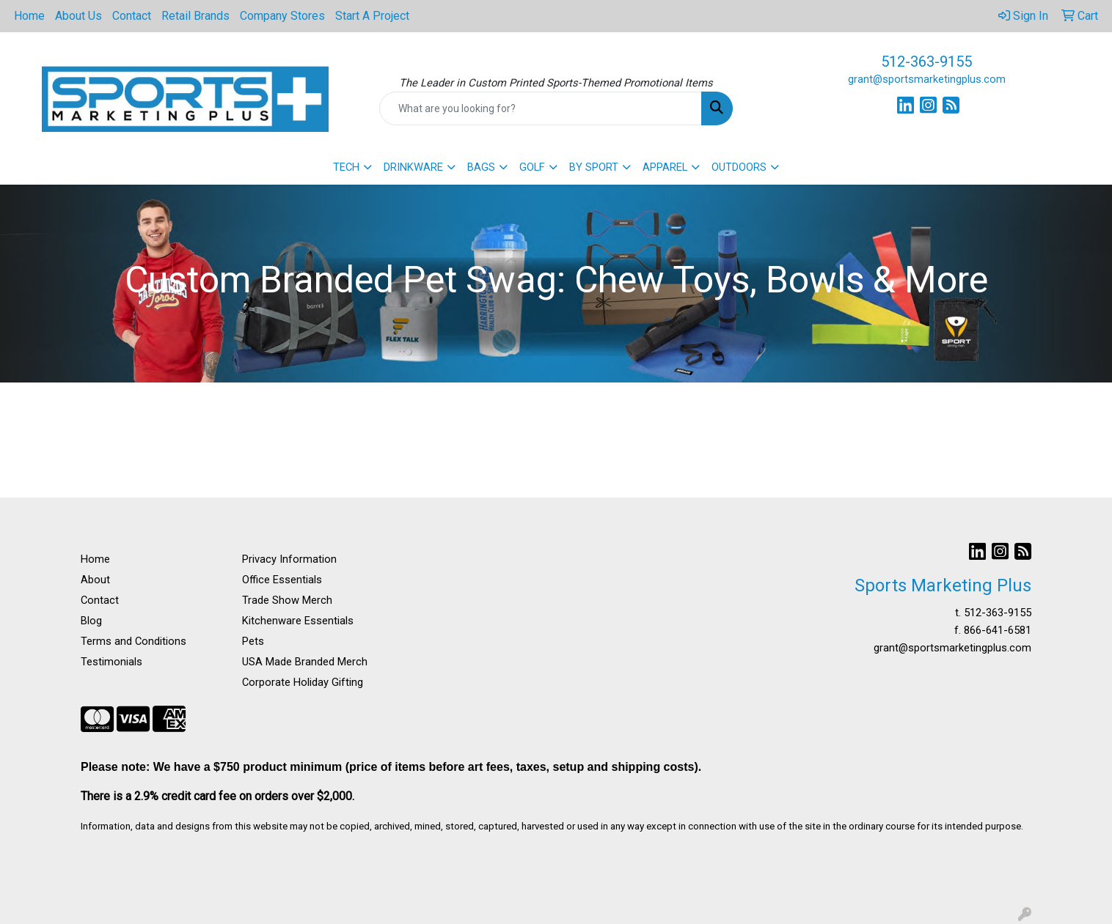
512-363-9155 (926, 61)
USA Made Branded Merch (304, 661)
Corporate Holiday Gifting (302, 682)
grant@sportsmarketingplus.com (927, 79)
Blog (91, 620)
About (95, 579)
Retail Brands (195, 16)
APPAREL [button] (665, 167)
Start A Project (372, 16)
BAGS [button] (481, 167)
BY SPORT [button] (593, 167)
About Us (78, 16)
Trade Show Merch (287, 600)
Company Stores (282, 16)
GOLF (532, 167)
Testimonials (111, 661)
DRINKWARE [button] (413, 167)
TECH (346, 167)
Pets (253, 641)
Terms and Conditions (133, 641)
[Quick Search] (540, 108)
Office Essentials (282, 579)
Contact (131, 16)
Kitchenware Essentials (298, 620)
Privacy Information (289, 559)
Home (29, 16)
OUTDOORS (739, 167)
